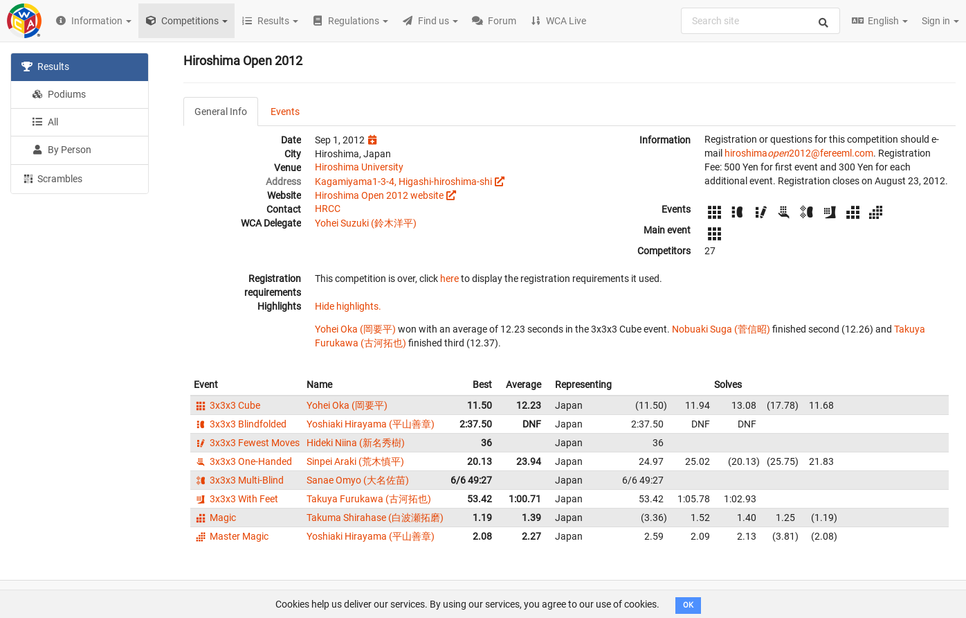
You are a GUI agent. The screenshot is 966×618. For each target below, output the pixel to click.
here (449, 278)
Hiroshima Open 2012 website (379, 195)
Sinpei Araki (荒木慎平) (355, 461)
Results (45, 66)
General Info (220, 111)
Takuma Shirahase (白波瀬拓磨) (375, 517)
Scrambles (51, 178)
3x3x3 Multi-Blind (239, 480)
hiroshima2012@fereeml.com (798, 153)
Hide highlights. (348, 306)
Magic (215, 517)
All (45, 121)
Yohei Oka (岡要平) (355, 329)
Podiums (59, 94)
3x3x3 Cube (227, 405)
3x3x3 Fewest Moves (247, 442)
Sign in (940, 20)
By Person (61, 149)
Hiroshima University (359, 167)
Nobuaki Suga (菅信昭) (721, 329)
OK (688, 605)
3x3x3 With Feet (236, 498)
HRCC (327, 208)
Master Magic (231, 536)
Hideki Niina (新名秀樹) (356, 442)
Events (285, 111)
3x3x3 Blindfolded (240, 424)
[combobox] (760, 21)
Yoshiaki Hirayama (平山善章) (371, 424)
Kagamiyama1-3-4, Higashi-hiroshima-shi (403, 181)
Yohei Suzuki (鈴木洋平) (366, 223)
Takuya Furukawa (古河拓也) (369, 498)
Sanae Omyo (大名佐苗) (358, 480)
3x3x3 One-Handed (243, 461)
